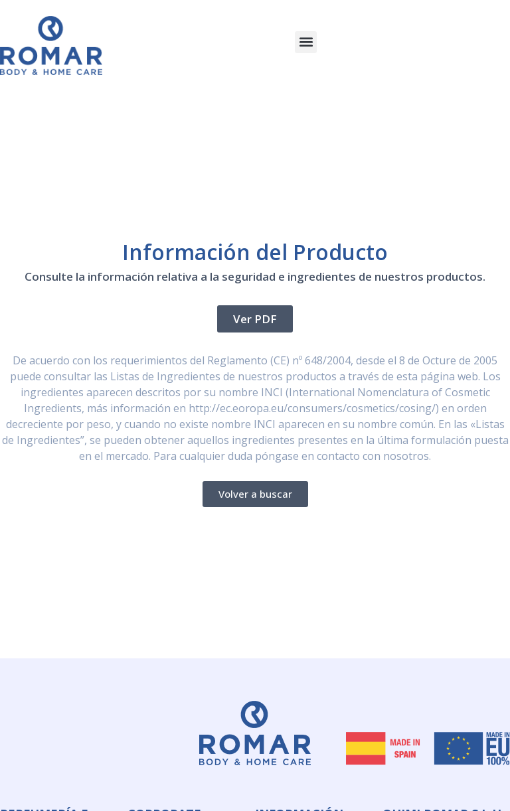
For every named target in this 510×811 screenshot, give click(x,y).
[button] (306, 42)
